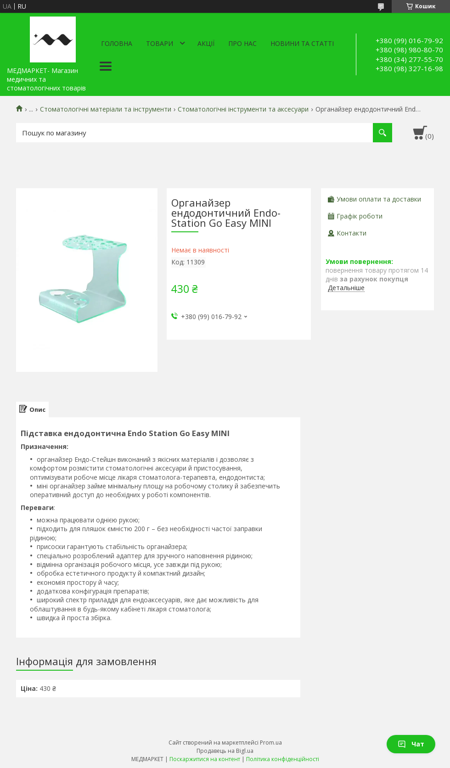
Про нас (242, 43)
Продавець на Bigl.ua (225, 751)
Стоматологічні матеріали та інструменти (105, 109)
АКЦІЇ (205, 43)
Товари (159, 43)
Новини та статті (302, 43)
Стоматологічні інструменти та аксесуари (243, 109)
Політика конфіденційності (282, 759)
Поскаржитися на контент (204, 759)
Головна (116, 43)
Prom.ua (271, 742)
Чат (411, 744)
